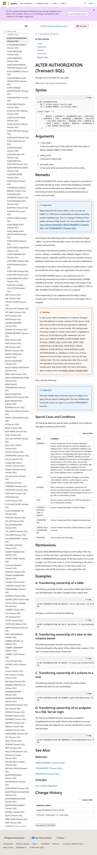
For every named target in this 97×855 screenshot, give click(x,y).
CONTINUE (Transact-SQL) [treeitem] (15, 596)
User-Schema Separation (51, 224)
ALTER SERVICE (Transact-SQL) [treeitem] (17, 242)
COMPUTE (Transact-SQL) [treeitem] (15, 572)
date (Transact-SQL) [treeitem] (12, 708)
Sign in (91, 3)
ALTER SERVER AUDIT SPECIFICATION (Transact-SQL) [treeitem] (17, 234)
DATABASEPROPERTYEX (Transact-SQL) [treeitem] (14, 700)
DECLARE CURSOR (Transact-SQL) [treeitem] (16, 770)
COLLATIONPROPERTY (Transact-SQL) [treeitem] (13, 526)
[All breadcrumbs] (37, 26)
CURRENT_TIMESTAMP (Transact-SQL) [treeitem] (14, 649)
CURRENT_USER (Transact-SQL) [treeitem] (15, 656)
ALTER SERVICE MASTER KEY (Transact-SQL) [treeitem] (18, 249)
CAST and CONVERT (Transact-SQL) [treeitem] (17, 440)
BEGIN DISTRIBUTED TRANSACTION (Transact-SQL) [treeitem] (17, 395)
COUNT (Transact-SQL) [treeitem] (14, 620)
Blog (34, 844)
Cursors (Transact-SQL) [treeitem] (14, 671)
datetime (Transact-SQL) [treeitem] (14, 726)
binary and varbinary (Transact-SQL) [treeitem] (17, 412)
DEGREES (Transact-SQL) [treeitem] (14, 812)
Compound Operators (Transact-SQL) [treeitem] (13, 566)
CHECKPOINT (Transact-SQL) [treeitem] (16, 490)
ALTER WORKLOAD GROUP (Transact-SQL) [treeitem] (17, 280)
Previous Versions (23, 844)
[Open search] (85, 3)
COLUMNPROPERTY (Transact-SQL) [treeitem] (17, 540)
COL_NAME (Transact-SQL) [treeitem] (15, 535)
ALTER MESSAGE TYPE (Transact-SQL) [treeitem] (15, 156)
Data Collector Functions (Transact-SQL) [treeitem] (14, 676)
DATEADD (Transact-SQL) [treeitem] (15, 712)
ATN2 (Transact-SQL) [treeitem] (13, 343)
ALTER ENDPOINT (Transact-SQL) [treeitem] (18, 99)
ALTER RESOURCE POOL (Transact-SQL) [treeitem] (16, 202)
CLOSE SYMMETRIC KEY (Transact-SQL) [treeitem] (14, 512)
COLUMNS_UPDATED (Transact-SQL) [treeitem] (13, 547)
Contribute (45, 844)
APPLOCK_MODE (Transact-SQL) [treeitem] (16, 303)
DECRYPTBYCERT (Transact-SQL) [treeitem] (15, 783)
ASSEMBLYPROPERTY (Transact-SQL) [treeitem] (13, 324)
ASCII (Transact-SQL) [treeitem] (13, 316)
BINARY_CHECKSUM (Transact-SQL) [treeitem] (17, 419)
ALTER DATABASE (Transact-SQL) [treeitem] (18, 73)
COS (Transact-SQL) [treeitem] (13, 613)
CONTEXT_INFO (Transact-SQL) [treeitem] (17, 599)
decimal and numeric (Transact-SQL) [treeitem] (13, 756)
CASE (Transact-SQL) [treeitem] (13, 435)
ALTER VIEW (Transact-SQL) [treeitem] (17, 275)
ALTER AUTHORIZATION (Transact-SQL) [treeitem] (17, 39)
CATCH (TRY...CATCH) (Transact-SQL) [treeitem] (13, 447)
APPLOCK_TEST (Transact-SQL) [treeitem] (17, 308)
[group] (64, 115)
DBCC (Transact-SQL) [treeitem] (13, 748)
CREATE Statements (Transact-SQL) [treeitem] (16, 629)
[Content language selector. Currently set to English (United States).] (14, 838)
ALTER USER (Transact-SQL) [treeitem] (17, 271)
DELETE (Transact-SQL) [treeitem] (14, 815)
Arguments (41, 47)
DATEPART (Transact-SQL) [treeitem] (15, 723)
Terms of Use (8, 847)
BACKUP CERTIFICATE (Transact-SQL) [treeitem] (13, 356)
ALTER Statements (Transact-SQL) (54, 26)
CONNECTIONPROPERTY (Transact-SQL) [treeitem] (14, 577)
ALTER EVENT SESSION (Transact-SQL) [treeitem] (16, 106)
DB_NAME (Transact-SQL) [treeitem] (15, 744)
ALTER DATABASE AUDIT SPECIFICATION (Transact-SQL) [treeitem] (17, 81)
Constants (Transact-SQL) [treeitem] (15, 582)
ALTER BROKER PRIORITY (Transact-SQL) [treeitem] (16, 46)
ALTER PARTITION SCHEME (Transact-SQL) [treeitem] (17, 169)
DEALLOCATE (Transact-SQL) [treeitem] (16, 751)
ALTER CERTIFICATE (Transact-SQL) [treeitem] (14, 53)
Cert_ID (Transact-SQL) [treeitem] (14, 459)
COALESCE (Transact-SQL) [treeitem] (15, 517)
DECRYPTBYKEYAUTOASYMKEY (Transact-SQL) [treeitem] (17, 793)
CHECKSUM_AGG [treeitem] (12, 497)
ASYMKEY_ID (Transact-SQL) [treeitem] (16, 329)
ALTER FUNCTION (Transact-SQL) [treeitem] (18, 132)
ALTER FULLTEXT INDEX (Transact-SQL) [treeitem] (16, 119)
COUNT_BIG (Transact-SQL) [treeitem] (16, 624)
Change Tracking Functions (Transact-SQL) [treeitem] (15, 471)
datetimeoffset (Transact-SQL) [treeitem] (16, 733)
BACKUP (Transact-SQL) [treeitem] (14, 350)
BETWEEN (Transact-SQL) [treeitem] (15, 407)
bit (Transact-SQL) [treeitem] (12, 424)
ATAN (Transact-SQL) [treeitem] (13, 340)
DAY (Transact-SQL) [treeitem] (12, 737)
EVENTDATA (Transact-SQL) (47, 773)
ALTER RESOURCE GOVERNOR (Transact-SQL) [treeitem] (17, 196)
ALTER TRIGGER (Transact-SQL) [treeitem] (17, 266)
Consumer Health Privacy (72, 844)
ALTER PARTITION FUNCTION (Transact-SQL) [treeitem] (17, 162)
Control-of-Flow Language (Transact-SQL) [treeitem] (15, 604)
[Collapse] (26, 26)
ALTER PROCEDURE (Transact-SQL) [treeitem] (14, 176)
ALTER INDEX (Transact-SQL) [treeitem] (18, 137)
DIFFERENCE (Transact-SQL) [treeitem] (16, 826)
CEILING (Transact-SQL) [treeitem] (14, 452)
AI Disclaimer (8, 844)
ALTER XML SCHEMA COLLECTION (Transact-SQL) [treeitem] (16, 288)
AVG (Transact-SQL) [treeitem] (12, 347)
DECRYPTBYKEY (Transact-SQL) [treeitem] (17, 788)
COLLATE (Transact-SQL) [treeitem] (14, 521)
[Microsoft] (4, 3)
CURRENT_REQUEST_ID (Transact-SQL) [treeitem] (14, 642)
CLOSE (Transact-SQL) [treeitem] (13, 500)
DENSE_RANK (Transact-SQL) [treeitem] (16, 819)
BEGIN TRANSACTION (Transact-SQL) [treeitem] (13, 402)
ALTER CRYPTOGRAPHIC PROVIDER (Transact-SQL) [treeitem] (17, 66)
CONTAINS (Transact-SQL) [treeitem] (15, 585)
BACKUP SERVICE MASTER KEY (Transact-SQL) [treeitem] (17, 369)
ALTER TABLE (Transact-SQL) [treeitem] (18, 261)
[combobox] (16, 31)
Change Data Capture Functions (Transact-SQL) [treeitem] (15, 464)
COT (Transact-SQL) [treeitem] (12, 617)
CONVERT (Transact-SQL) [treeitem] (15, 609)
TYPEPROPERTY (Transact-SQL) (62, 228)
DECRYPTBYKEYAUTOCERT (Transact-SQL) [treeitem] (15, 800)
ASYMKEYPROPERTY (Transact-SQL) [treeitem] (17, 335)
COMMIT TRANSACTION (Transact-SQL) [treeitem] (14, 553)
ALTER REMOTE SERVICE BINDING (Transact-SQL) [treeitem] (16, 189)
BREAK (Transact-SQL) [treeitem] (13, 428)
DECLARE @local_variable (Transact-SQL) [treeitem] (15, 763)
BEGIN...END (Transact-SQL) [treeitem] (16, 374)
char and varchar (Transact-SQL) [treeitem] (15, 477)
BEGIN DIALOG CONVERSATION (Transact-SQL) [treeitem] (15, 387)
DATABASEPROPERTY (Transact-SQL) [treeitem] (13, 693)
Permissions (41, 53)
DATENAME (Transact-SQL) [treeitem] (15, 719)
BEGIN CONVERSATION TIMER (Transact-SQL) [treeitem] (17, 379)
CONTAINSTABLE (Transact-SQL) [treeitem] (15, 590)
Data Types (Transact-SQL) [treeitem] (15, 681)
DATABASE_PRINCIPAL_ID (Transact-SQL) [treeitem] (15, 686)
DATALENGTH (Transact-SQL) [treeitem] (16, 705)
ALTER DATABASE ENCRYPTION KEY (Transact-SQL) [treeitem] (18, 91)
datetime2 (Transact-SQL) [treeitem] (15, 730)
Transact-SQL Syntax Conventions (52, 83)
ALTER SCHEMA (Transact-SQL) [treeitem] (17, 219)
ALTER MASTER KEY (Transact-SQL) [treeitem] (14, 149)
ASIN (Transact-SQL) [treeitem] (13, 319)
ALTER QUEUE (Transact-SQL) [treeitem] (16, 182)
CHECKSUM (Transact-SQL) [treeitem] (15, 493)
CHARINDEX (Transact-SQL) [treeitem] (16, 486)
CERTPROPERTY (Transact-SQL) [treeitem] (17, 455)
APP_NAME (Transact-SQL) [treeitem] (15, 312)
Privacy (55, 844)
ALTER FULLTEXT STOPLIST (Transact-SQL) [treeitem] (17, 126)
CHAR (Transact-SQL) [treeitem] (13, 483)
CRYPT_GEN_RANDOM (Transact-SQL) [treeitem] (14, 636)
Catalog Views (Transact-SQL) (74, 370)
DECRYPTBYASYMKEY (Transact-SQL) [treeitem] (13, 776)
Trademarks (20, 847)
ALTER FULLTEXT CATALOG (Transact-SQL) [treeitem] (17, 112)
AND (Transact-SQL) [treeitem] (13, 295)
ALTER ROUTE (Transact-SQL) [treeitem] (16, 213)
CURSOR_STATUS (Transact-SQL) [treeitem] (16, 666)
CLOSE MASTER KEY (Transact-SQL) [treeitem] (17, 506)
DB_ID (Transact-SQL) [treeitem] (13, 741)
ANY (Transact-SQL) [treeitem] (12, 298)
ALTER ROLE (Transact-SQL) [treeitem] (17, 207)
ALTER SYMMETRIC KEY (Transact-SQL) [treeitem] (16, 256)
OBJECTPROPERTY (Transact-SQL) (50, 762)
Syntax (40, 43)
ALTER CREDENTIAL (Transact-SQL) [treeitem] (14, 59)
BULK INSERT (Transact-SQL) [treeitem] (16, 431)
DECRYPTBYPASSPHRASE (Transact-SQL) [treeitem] (15, 807)
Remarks (40, 50)
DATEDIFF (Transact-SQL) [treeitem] (15, 716)
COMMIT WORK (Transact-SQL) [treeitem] (15, 560)
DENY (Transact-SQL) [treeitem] (13, 822)
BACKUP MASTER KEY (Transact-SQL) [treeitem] (13, 362)
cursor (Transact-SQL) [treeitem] (13, 661)
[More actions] (92, 26)
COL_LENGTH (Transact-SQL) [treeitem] (16, 531)
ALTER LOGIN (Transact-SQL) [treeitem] (16, 142)
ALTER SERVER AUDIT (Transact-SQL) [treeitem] (15, 226)
